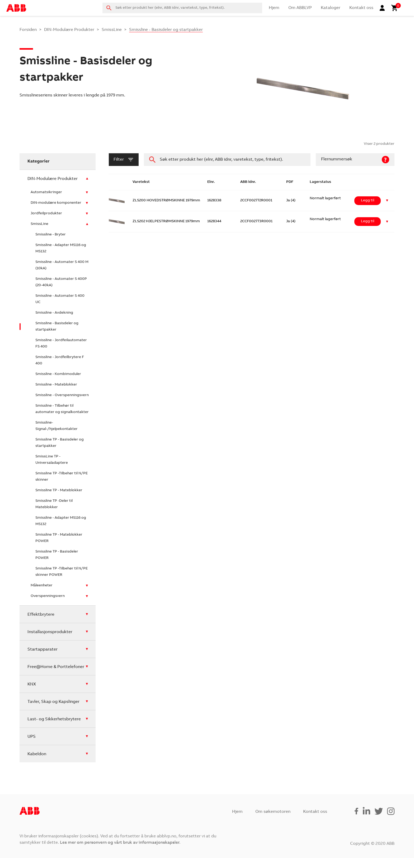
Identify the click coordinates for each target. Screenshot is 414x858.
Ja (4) (290, 200)
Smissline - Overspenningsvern (62, 395)
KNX (31, 684)
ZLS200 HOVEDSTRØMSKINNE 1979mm (166, 200)
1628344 (214, 221)
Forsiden (28, 30)
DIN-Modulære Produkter (69, 30)
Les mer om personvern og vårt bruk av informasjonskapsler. (120, 843)
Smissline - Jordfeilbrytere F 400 (59, 360)
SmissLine (112, 30)
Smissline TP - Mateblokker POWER (58, 538)
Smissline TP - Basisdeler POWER (56, 555)
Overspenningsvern (48, 596)
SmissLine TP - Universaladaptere (51, 460)
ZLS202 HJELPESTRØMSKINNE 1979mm (166, 221)
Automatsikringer (46, 192)
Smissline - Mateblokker (56, 385)
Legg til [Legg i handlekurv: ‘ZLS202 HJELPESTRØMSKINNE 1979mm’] (367, 221)
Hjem (274, 8)
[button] (387, 201)
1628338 (214, 200)
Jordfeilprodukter (46, 213)
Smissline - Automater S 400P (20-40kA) (61, 282)
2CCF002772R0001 (256, 200)
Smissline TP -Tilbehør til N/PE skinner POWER (61, 572)
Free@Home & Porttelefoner (55, 667)
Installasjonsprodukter (49, 632)
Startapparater (42, 649)
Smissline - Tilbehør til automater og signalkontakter (62, 409)
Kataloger (330, 8)
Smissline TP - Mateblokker (58, 490)
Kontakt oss (361, 8)
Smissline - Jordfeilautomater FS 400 (61, 343)
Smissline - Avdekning (54, 313)
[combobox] (182, 8)
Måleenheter (42, 585)
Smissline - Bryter (50, 234)
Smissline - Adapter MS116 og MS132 (60, 248)
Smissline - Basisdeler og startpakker (56, 327)
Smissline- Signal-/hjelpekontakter (56, 426)
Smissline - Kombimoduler (58, 374)
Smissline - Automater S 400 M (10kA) (61, 265)
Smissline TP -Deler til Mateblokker (54, 504)
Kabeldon (36, 754)
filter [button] (124, 159)
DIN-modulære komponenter (56, 203)
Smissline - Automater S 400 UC (59, 299)
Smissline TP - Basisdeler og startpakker (59, 443)
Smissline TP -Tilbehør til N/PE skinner (61, 477)
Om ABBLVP (300, 8)
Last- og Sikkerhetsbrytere (54, 719)
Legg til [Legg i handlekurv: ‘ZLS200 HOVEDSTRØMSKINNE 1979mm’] (367, 200)
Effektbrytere (40, 615)
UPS (31, 737)
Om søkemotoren (272, 812)
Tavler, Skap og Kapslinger (53, 702)
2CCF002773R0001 (256, 221)
